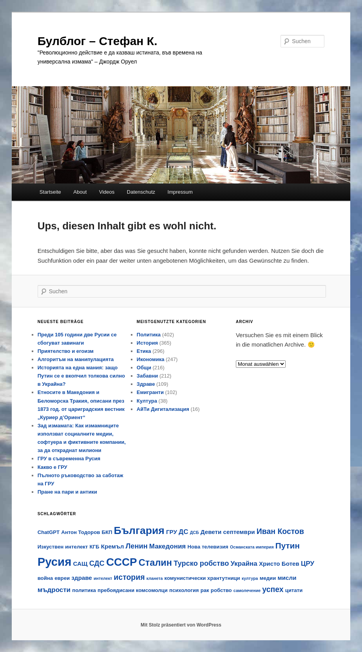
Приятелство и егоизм (66, 351)
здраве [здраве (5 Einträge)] (81, 577)
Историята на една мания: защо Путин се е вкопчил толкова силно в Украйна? (81, 376)
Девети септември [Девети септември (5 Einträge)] (228, 532)
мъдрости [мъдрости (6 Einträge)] (54, 590)
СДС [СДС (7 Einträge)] (97, 563)
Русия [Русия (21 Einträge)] (55, 561)
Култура (147, 401)
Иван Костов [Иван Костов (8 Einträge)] (280, 531)
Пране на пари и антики (67, 492)
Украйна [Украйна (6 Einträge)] (243, 563)
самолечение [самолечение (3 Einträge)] (247, 590)
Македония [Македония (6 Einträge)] (167, 546)
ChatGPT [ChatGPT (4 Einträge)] (49, 532)
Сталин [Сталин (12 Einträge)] (155, 563)
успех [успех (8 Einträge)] (272, 589)
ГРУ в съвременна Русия (69, 458)
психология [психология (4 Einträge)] (184, 590)
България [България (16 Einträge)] (139, 530)
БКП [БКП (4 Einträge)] (106, 532)
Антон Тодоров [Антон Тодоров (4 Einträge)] (80, 532)
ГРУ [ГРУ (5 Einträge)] (171, 532)
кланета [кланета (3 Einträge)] (155, 578)
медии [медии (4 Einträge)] (268, 578)
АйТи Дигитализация (163, 409)
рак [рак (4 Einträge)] (205, 590)
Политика (149, 335)
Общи (144, 367)
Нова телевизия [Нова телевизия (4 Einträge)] (207, 547)
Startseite (50, 192)
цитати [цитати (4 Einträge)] (294, 590)
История (147, 343)
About (80, 192)
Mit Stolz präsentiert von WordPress (181, 625)
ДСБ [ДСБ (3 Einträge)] (194, 532)
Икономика (151, 359)
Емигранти (150, 392)
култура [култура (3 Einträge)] (250, 578)
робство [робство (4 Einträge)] (221, 590)
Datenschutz (141, 192)
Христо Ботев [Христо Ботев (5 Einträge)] (279, 563)
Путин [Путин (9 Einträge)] (287, 545)
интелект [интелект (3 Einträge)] (103, 578)
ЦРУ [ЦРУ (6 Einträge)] (307, 563)
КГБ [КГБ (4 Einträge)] (94, 547)
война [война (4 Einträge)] (45, 578)
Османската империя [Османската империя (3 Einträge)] (252, 547)
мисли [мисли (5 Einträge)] (286, 577)
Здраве (146, 384)
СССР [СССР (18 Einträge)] (121, 562)
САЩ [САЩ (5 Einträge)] (80, 563)
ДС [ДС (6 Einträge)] (183, 532)
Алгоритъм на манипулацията (76, 359)
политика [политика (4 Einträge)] (84, 590)
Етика (144, 351)
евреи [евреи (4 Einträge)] (62, 578)
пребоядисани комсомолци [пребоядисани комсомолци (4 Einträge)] (133, 590)
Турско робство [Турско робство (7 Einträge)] (201, 563)
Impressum (180, 192)
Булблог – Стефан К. (97, 41)
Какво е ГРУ (52, 467)
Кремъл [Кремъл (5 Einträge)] (112, 546)
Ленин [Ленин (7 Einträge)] (137, 546)
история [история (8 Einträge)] (129, 577)
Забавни (147, 376)
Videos (107, 192)
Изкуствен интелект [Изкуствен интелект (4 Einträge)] (63, 547)
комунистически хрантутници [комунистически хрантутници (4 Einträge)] (202, 578)
